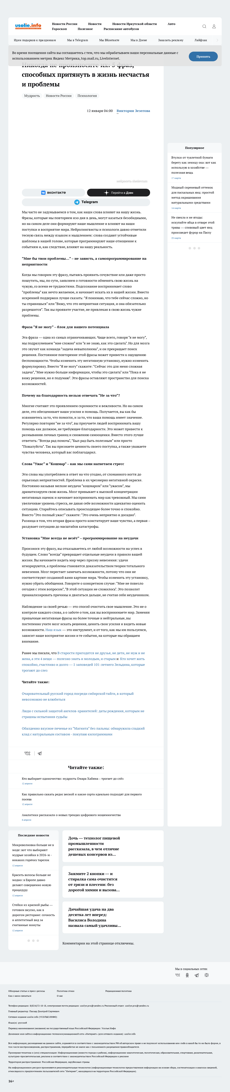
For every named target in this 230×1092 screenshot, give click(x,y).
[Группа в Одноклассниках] (187, 975)
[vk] (27, 753)
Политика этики (65, 991)
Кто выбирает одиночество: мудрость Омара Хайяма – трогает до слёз (86, 781)
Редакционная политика (118, 991)
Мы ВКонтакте (109, 40)
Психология (87, 95)
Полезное (85, 29)
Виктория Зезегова (133, 110)
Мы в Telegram (77, 40)
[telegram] (41, 753)
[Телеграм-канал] (86, 202)
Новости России (64, 24)
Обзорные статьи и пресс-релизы (26, 991)
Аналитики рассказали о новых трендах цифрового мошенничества (86, 817)
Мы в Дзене (139, 40)
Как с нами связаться (19, 995)
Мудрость (32, 95)
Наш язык (53, 630)
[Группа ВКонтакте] (53, 192)
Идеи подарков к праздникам (35, 40)
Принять (203, 56)
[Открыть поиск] (204, 26)
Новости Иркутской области (134, 24)
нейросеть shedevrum (132, 180)
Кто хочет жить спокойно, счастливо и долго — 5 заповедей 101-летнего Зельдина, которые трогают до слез (83, 665)
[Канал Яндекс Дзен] (118, 192)
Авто (171, 24)
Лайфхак (201, 40)
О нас (60, 995)
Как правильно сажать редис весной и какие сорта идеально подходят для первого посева (86, 799)
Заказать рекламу (170, 40)
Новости (95, 24)
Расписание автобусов (121, 29)
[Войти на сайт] (214, 26)
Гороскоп (59, 29)
